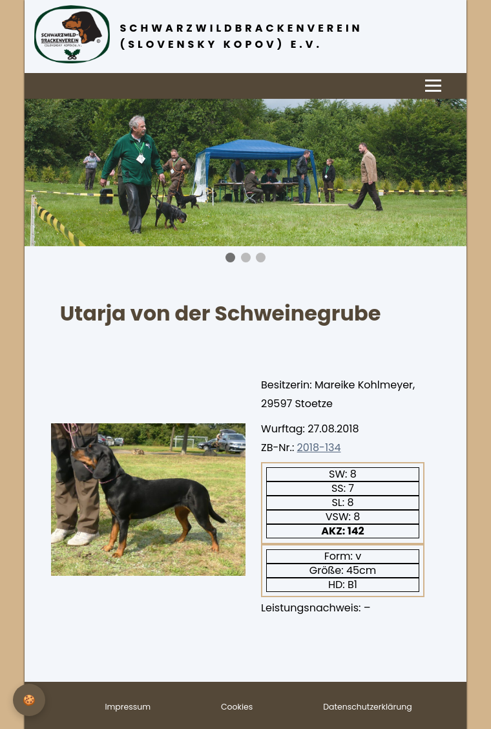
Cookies (237, 706)
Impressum (128, 706)
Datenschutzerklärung (367, 706)
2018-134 (319, 447)
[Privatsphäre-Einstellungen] (29, 700)
